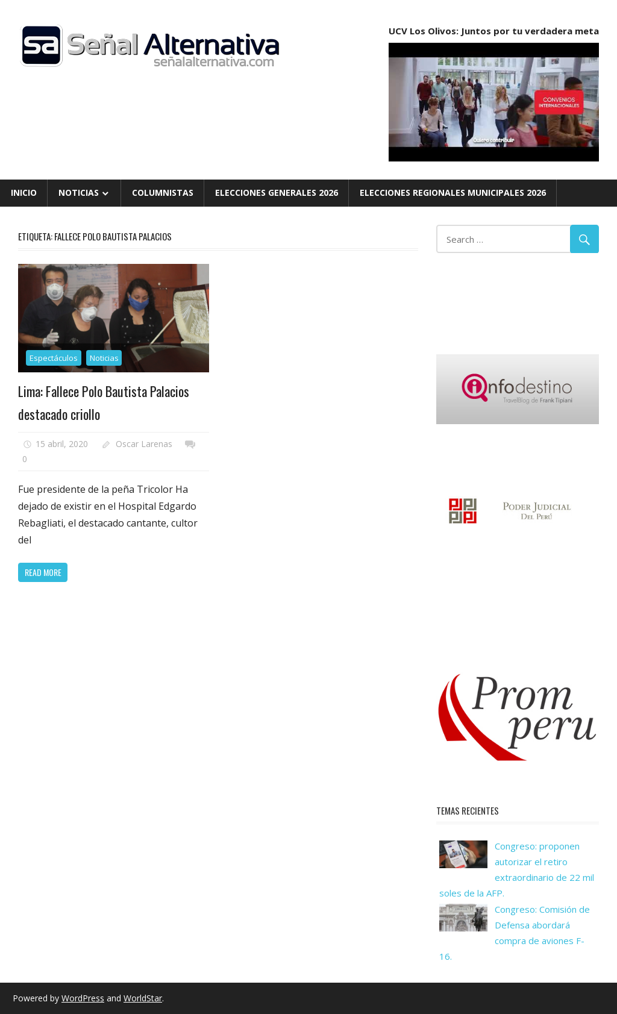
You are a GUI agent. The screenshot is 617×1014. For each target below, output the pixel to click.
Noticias (78, 192)
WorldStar (143, 998)
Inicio (24, 192)
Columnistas (162, 192)
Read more (43, 572)
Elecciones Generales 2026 (276, 192)
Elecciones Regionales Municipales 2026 (453, 192)
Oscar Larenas (144, 443)
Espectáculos (54, 357)
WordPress (82, 998)
